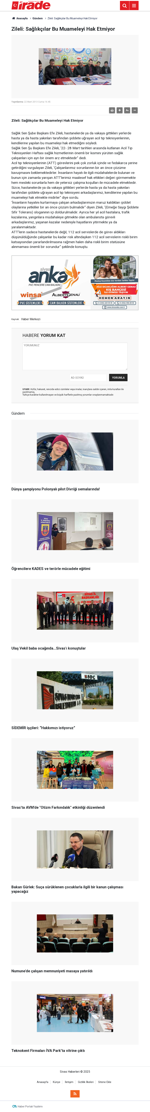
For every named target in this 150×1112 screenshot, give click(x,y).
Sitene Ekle (104, 1082)
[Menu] (134, 5)
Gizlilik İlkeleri (86, 1082)
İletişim (69, 1082)
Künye (56, 1082)
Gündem (37, 18)
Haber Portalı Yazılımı (30, 1106)
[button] (120, 110)
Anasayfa (19, 18)
